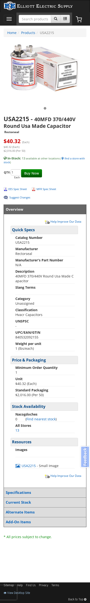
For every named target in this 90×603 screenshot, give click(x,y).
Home (12, 32)
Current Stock (44, 502)
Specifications (44, 492)
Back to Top (77, 599)
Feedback (85, 457)
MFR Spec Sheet (46, 189)
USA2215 (26, 465)
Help (20, 585)
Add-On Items (44, 522)
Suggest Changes (19, 197)
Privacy (43, 585)
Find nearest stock (41, 419)
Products (28, 32)
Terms (55, 585)
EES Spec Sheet (17, 189)
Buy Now (31, 173)
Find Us (31, 585)
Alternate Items (44, 512)
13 (17, 430)
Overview (44, 209)
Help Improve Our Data (62, 221)
